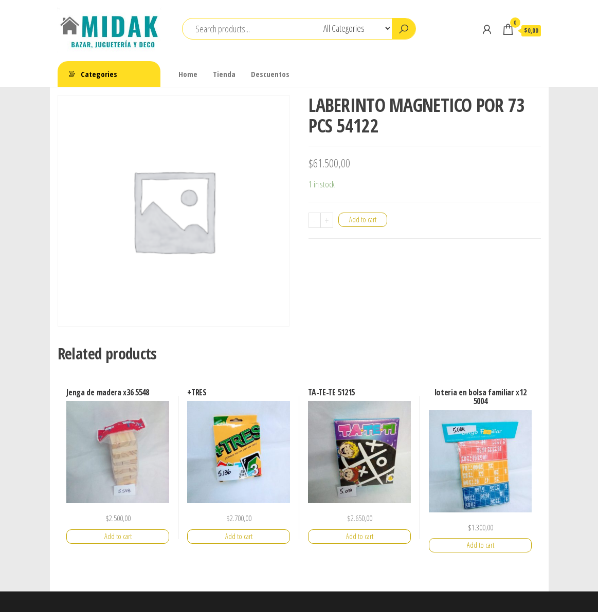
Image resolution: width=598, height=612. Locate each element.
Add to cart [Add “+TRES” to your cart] (238, 536)
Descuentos (270, 74)
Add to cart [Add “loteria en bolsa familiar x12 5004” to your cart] (480, 545)
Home (187, 74)
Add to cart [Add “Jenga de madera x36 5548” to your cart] (118, 536)
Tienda (224, 74)
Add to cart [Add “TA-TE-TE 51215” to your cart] (359, 536)
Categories (99, 74)
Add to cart (362, 219)
